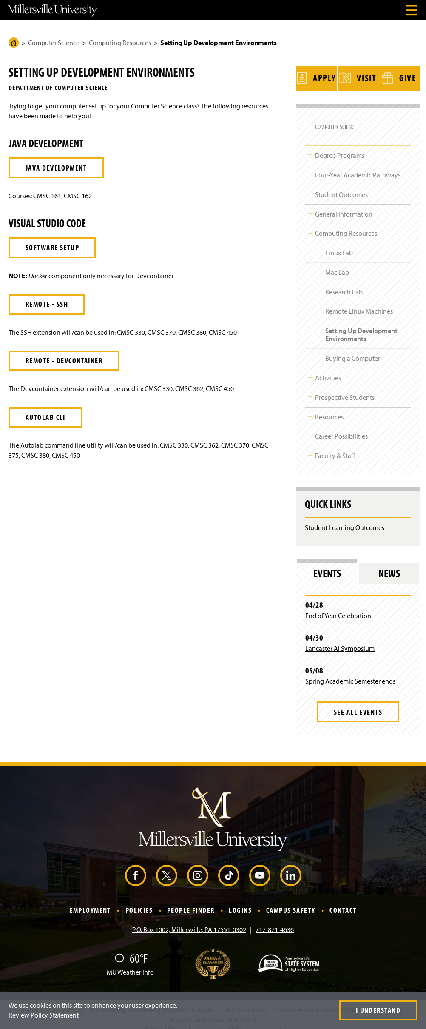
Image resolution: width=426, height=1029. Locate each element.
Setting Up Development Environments (361, 324)
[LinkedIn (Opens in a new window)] (290, 864)
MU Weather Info (130, 961)
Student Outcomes (341, 183)
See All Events (358, 701)
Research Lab (344, 280)
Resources (329, 406)
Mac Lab (337, 261)
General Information (343, 203)
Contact (342, 899)
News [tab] (389, 562)
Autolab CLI (45, 417)
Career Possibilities (341, 425)
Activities (328, 367)
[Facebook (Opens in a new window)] (135, 864)
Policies (139, 899)
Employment (90, 899)
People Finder (191, 899)
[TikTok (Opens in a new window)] (228, 864)
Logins (240, 899)
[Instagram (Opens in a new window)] (197, 864)
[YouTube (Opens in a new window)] (259, 864)
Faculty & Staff (335, 445)
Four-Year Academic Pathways (357, 164)
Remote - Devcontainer (64, 360)
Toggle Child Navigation (310, 144)
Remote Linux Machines (359, 300)
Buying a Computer (352, 347)
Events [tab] (327, 562)
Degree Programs (339, 144)
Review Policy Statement (44, 1015)
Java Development (56, 168)
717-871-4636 (275, 918)
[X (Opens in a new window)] (166, 864)
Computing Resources (120, 42)
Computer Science (54, 42)
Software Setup (52, 247)
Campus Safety (290, 899)
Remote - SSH (47, 304)
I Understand (378, 1010)
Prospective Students (345, 386)
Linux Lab (339, 242)
